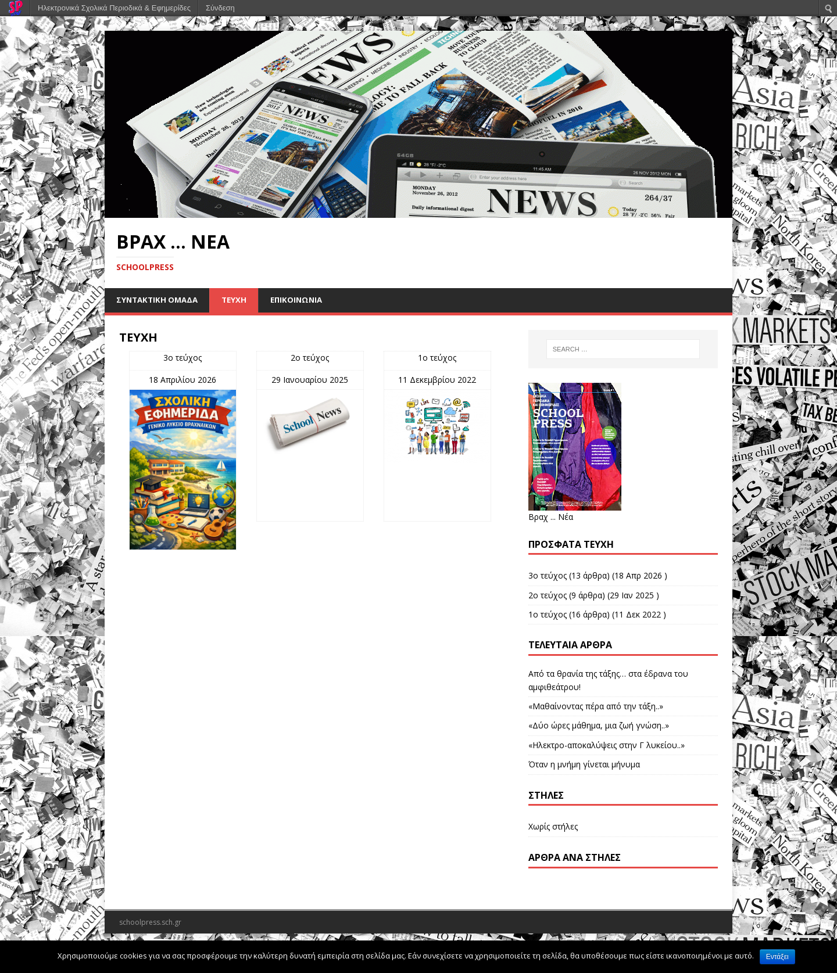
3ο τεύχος (182, 358)
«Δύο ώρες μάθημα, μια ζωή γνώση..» (598, 726)
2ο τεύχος (310, 358)
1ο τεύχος (437, 358)
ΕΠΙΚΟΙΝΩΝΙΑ (303, 300)
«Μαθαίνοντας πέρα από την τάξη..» (595, 706)
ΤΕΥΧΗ (239, 300)
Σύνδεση (220, 7)
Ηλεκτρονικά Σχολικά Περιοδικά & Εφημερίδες (114, 7)
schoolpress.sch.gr (150, 923)
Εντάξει (777, 957)
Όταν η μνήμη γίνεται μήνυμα (584, 764)
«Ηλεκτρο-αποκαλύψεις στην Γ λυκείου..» (606, 745)
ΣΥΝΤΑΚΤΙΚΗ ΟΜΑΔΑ (159, 300)
